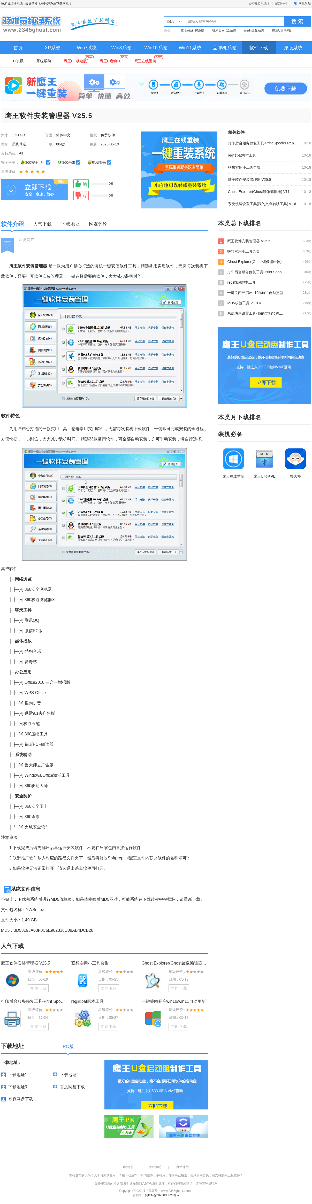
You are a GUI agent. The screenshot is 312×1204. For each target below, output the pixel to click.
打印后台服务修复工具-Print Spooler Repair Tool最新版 (263, 143)
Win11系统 (190, 47)
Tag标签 (128, 1167)
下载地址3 (17, 1087)
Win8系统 (121, 47)
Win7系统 (87, 47)
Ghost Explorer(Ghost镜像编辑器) (264, 262)
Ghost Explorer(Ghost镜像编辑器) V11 (259, 192)
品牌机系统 (224, 47)
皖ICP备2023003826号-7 (162, 1195)
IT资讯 (18, 61)
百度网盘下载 (72, 1087)
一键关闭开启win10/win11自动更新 (174, 1001)
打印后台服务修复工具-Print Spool (264, 272)
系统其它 (26, 240)
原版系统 (293, 47)
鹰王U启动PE (281, 30)
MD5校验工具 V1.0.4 (264, 303)
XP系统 (52, 47)
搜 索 (297, 21)
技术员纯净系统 (12, 3)
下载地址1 (17, 1075)
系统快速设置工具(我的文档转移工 (264, 313)
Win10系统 (155, 47)
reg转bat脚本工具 (242, 155)
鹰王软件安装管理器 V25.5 (249, 179)
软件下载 (258, 47)
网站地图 (182, 1167)
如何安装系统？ (259, 3)
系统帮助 (43, 61)
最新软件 (281, 3)
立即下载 (38, 988)
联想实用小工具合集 (244, 167)
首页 (18, 47)
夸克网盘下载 (20, 1099)
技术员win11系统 (224, 30)
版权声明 (155, 1167)
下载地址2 (69, 1075)
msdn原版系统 (254, 30)
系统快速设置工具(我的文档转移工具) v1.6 (262, 204)
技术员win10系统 (192, 30)
